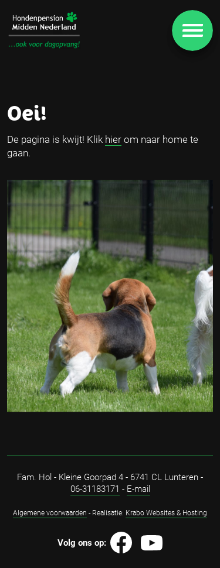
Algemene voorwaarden (50, 512)
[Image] (43, 30)
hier (113, 139)
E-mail (138, 488)
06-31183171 (95, 488)
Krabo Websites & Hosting (166, 512)
